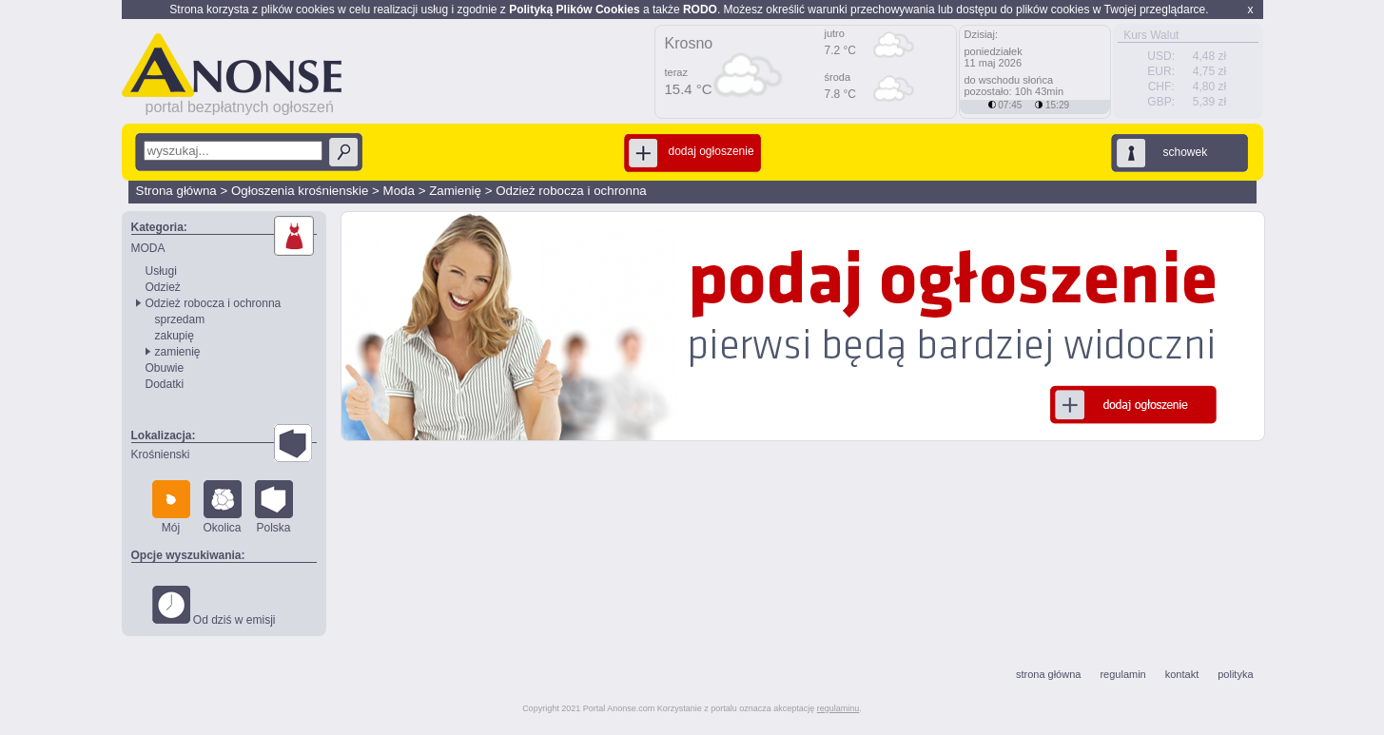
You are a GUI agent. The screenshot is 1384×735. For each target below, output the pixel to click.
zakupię (174, 335)
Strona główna (176, 191)
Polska (274, 507)
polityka (1235, 674)
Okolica (223, 507)
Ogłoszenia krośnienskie (299, 191)
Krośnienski (160, 454)
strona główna (1049, 674)
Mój (171, 507)
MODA (148, 248)
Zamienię (455, 191)
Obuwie (165, 368)
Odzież (163, 287)
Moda (399, 191)
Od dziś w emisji (214, 606)
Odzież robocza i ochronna (571, 191)
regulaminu (838, 708)
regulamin (1122, 674)
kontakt (1182, 674)
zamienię (178, 351)
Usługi (161, 271)
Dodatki (165, 384)
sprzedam (180, 319)
